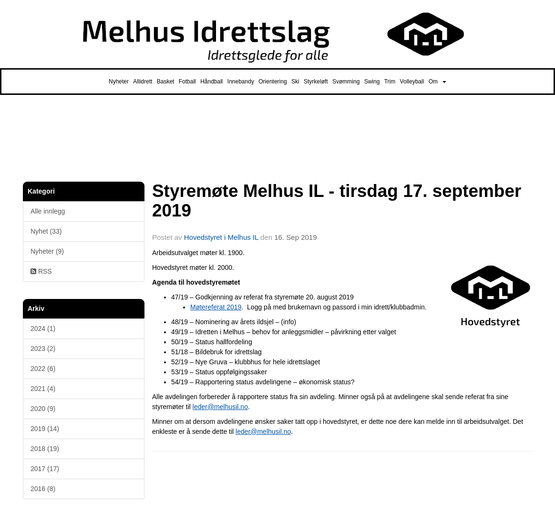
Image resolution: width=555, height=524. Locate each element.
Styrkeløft (316, 81)
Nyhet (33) (46, 231)
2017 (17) (45, 469)
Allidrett (142, 81)
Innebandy (240, 81)
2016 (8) (43, 489)
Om (437, 81)
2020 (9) (43, 408)
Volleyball (412, 81)
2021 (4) (43, 388)
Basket (166, 81)
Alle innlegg (48, 211)
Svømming (346, 81)
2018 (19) (45, 448)
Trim (390, 81)
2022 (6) (43, 368)
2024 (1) (43, 328)
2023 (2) (43, 348)
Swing (372, 81)
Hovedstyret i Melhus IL (221, 237)
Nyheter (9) (47, 251)
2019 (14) (45, 428)
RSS (41, 271)
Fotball (187, 81)
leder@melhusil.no (220, 407)
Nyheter (119, 81)
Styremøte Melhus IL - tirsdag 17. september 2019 (336, 200)
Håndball (211, 81)
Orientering (272, 81)
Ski (295, 81)
